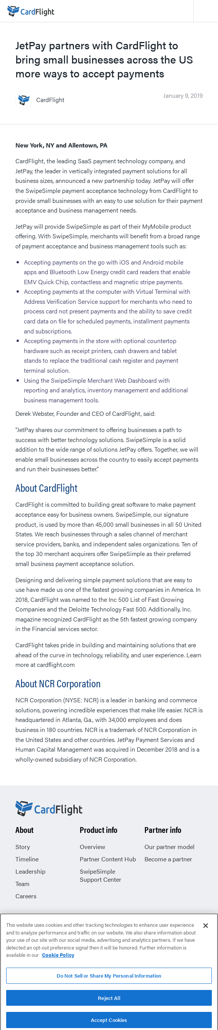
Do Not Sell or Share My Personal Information (109, 979)
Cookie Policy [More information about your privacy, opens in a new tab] (58, 958)
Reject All (109, 1001)
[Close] (205, 929)
